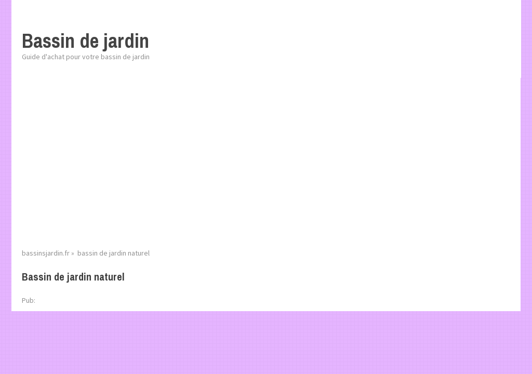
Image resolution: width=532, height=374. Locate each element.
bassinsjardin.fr (46, 253)
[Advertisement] (266, 169)
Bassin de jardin (85, 41)
